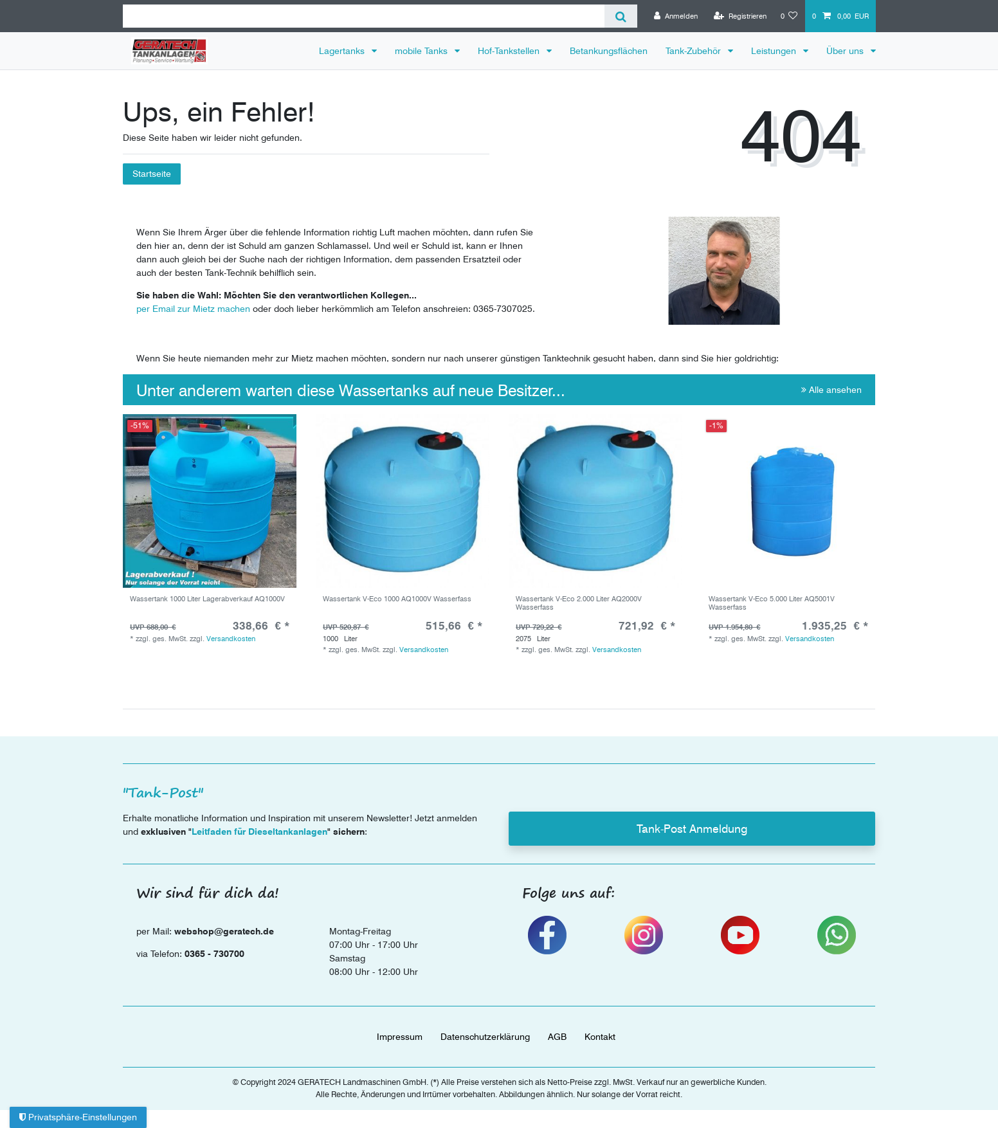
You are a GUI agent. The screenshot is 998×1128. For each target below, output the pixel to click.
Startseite (151, 173)
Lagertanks (343, 51)
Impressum (399, 1037)
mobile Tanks (422, 51)
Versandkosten (230, 638)
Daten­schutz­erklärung (485, 1037)
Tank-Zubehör (694, 51)
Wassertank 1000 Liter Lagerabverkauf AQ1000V (207, 599)
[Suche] (620, 16)
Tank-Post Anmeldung (692, 828)
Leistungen (775, 51)
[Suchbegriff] (363, 16)
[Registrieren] (740, 16)
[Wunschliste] (789, 16)
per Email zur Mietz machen (193, 309)
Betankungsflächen (609, 51)
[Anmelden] (676, 16)
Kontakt (600, 1037)
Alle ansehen (831, 390)
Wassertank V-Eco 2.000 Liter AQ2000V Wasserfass (579, 603)
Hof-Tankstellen (510, 51)
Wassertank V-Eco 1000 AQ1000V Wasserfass (397, 599)
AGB (557, 1037)
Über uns (846, 51)
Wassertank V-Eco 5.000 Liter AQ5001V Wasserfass (772, 603)
